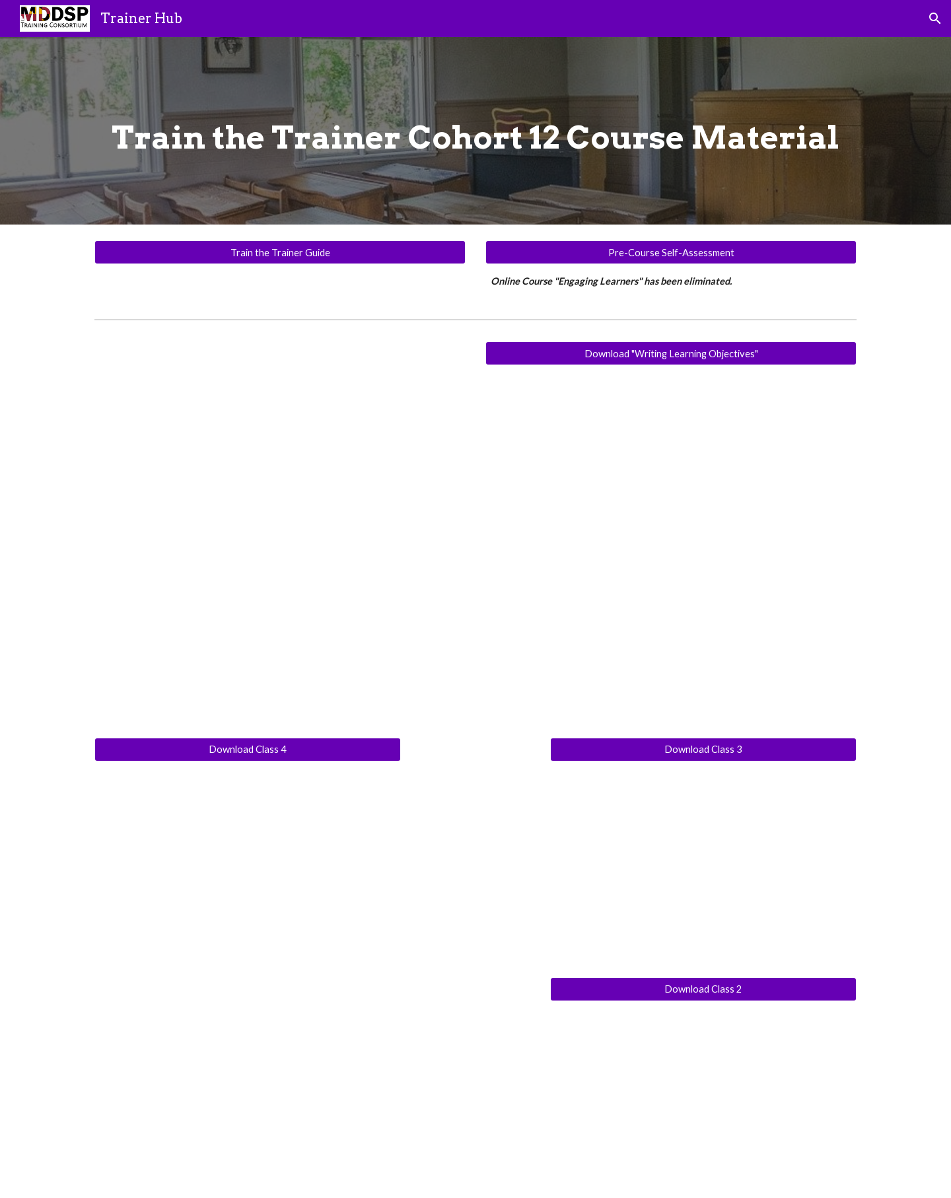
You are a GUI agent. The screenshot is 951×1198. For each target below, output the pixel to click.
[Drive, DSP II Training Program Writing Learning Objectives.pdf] (671, 545)
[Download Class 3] (703, 749)
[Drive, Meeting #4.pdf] (247, 862)
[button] (935, 18)
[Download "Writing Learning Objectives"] (671, 353)
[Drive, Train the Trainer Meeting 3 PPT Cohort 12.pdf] (703, 863)
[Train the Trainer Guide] (280, 252)
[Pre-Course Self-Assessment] (671, 252)
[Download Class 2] (703, 988)
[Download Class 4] (247, 749)
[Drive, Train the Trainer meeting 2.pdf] (703, 1100)
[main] (475, 131)
